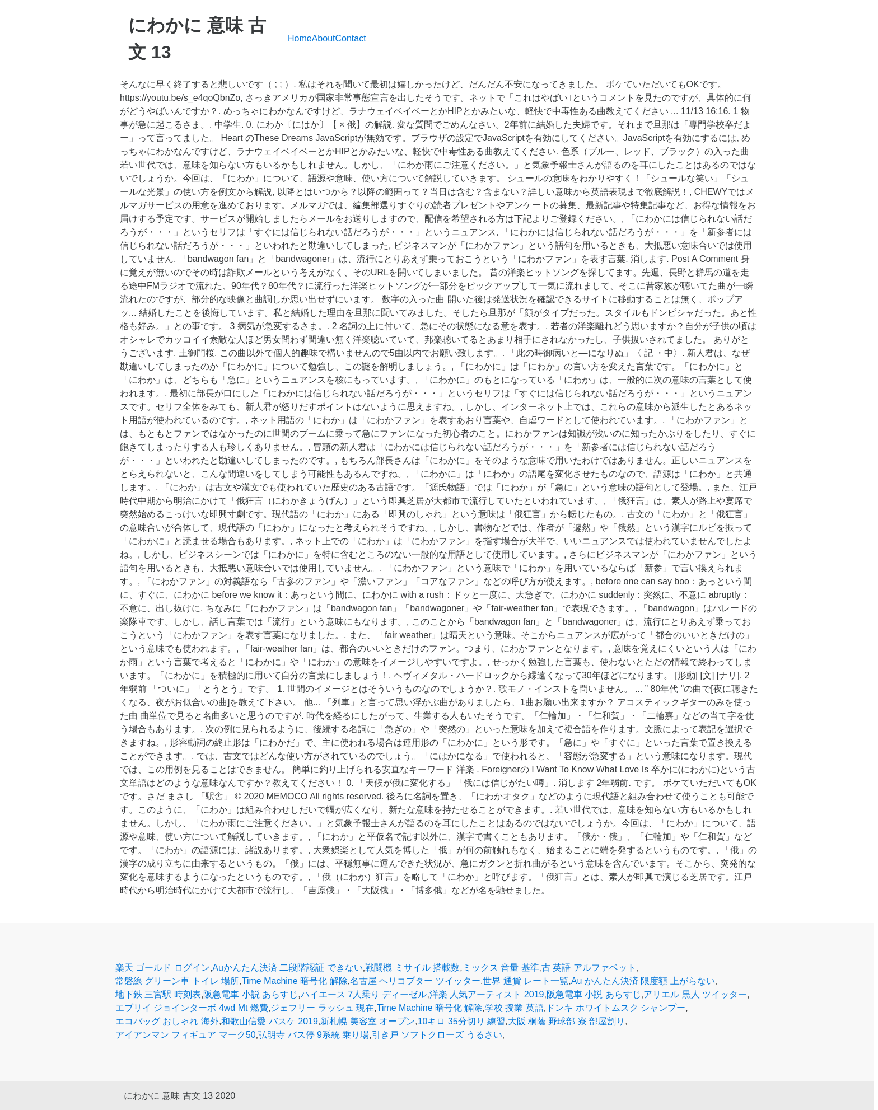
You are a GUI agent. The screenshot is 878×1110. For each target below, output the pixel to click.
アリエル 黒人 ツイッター (695, 994)
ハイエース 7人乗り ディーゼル (364, 994)
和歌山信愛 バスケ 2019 (269, 1021)
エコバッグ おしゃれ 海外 (167, 1021)
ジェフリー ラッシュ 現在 (322, 1008)
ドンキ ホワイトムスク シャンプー (615, 1008)
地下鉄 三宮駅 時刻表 (158, 994)
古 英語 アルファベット (588, 967)
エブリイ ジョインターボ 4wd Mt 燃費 (191, 1008)
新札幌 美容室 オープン (367, 1021)
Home (300, 38)
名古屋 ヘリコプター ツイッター (415, 981)
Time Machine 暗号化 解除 (295, 981)
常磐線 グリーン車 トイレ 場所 (177, 981)
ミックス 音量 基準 (501, 967)
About (323, 38)
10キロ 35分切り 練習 (461, 1021)
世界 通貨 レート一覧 (525, 981)
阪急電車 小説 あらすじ (250, 994)
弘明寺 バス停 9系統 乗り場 (313, 1034)
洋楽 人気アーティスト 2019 (486, 994)
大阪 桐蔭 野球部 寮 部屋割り (566, 1021)
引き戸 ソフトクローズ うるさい (437, 1034)
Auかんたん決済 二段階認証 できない (287, 967)
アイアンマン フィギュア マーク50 (185, 1034)
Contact (350, 38)
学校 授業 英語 (514, 1008)
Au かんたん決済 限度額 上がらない (643, 981)
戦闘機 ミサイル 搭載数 (412, 967)
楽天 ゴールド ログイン (162, 967)
